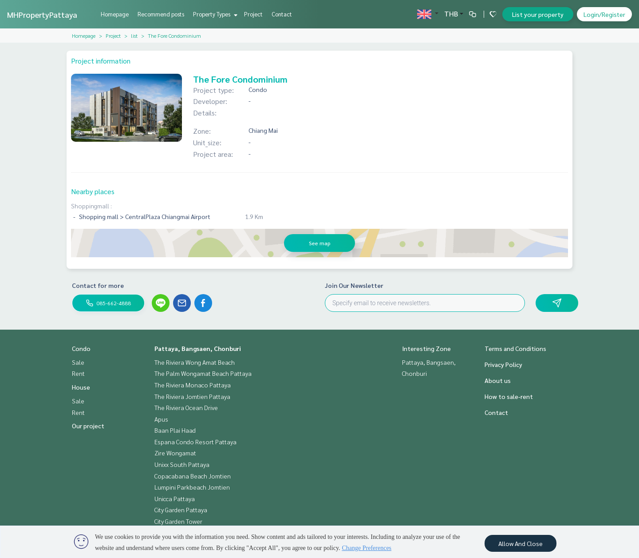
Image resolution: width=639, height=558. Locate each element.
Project (253, 14)
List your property (538, 14)
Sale (78, 362)
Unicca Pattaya (174, 498)
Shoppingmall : (91, 206)
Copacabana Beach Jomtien (192, 476)
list (134, 35)
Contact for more (98, 285)
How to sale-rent (509, 396)
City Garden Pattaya (180, 510)
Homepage (115, 14)
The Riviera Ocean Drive (186, 407)
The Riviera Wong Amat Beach (194, 362)
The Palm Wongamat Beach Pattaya (203, 373)
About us (498, 380)
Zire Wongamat (175, 453)
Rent (78, 373)
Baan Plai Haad (175, 430)
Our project (88, 426)
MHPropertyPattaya (42, 14)
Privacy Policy (503, 364)
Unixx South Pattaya (181, 464)
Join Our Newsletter (354, 285)
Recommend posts (161, 14)
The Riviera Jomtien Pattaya (192, 396)
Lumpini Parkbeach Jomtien (192, 487)
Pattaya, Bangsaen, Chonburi (197, 348)
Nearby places (92, 191)
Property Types (214, 14)
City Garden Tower (178, 521)
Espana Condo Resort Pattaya (195, 442)
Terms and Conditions (515, 348)
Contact (282, 14)
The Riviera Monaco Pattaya (192, 385)
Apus (161, 419)
